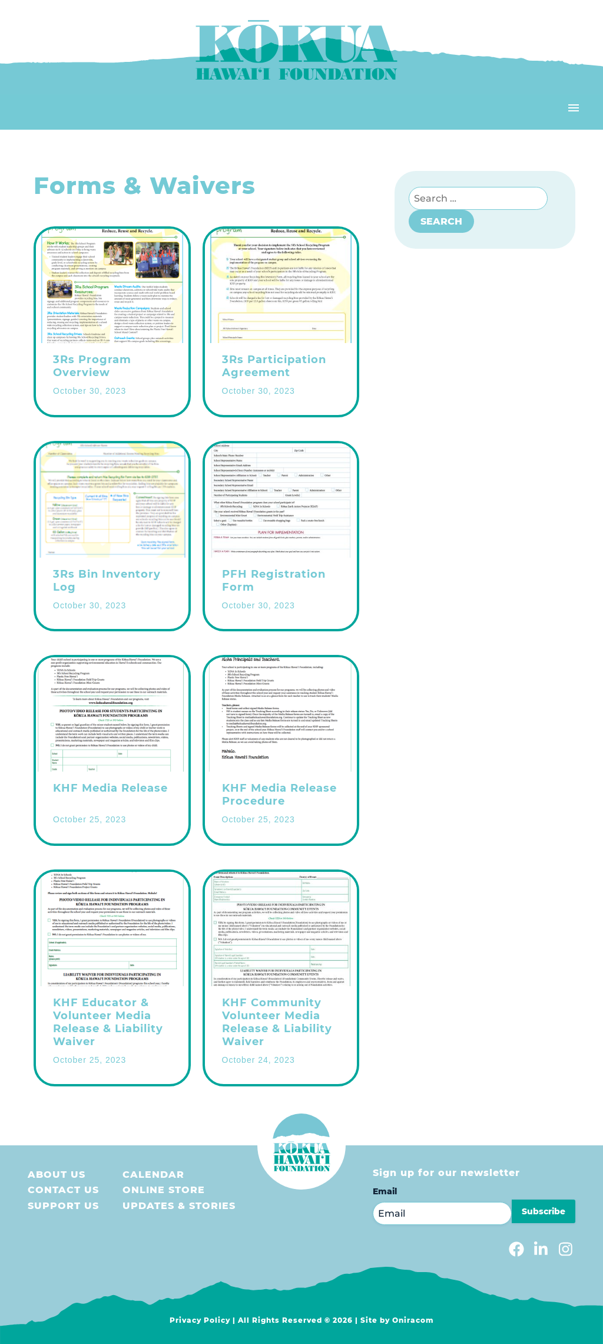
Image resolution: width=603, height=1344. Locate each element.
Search (441, 221)
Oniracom (413, 1320)
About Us (56, 1174)
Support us (63, 1205)
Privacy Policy (200, 1320)
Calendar (153, 1174)
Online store (163, 1189)
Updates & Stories (179, 1205)
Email (385, 1191)
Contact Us (63, 1189)
